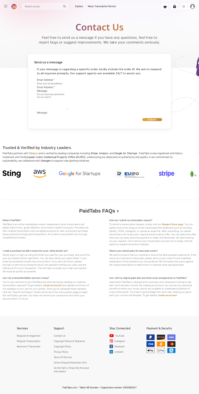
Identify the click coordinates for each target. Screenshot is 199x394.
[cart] (174, 6)
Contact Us (59, 335)
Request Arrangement (28, 335)
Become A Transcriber (29, 346)
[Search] (65, 6)
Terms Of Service (63, 357)
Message (42, 91)
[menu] (6, 6)
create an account (52, 285)
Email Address (46, 80)
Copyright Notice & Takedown (69, 341)
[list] (183, 6)
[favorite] (164, 6)
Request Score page (172, 224)
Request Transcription (28, 341)
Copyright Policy (62, 346)
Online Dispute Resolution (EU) (70, 362)
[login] (192, 6)
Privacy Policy (61, 351)
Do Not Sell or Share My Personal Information (71, 369)
